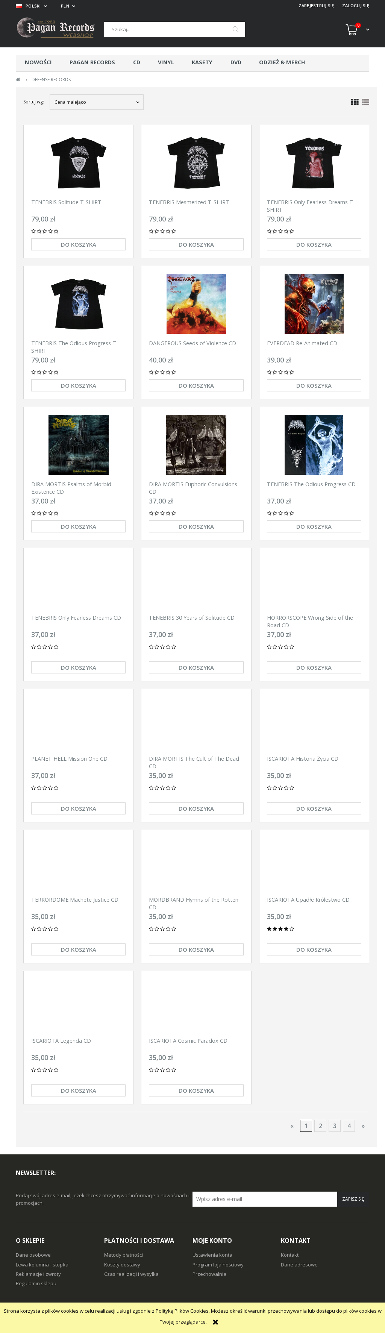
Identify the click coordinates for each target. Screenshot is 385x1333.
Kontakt (290, 1254)
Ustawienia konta (212, 1254)
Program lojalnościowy (218, 1264)
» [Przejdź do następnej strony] (363, 1126)
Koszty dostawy (122, 1264)
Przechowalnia (209, 1274)
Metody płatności (123, 1254)
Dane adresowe (299, 1264)
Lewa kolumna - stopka (42, 1264)
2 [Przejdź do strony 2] (320, 1126)
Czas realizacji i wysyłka (131, 1274)
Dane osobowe (33, 1254)
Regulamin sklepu (36, 1283)
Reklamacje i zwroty (38, 1274)
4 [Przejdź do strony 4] (349, 1126)
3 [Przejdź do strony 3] (334, 1126)
